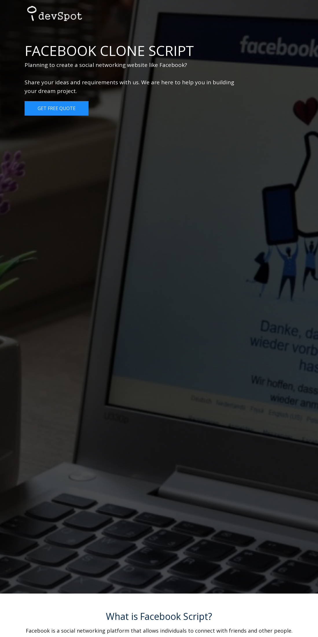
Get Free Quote (57, 108)
